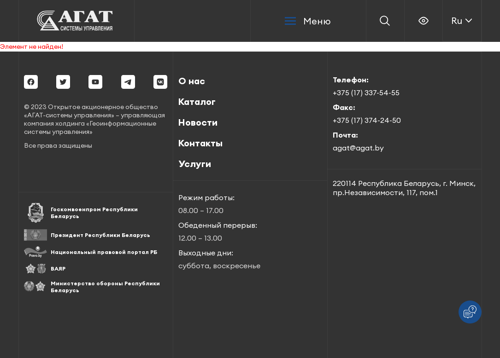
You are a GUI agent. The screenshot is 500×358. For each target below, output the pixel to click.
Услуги (194, 163)
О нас (191, 81)
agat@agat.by (358, 147)
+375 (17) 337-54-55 (366, 92)
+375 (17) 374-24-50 (367, 120)
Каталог (197, 101)
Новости (198, 122)
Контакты (200, 143)
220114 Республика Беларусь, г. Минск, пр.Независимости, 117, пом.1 (404, 188)
